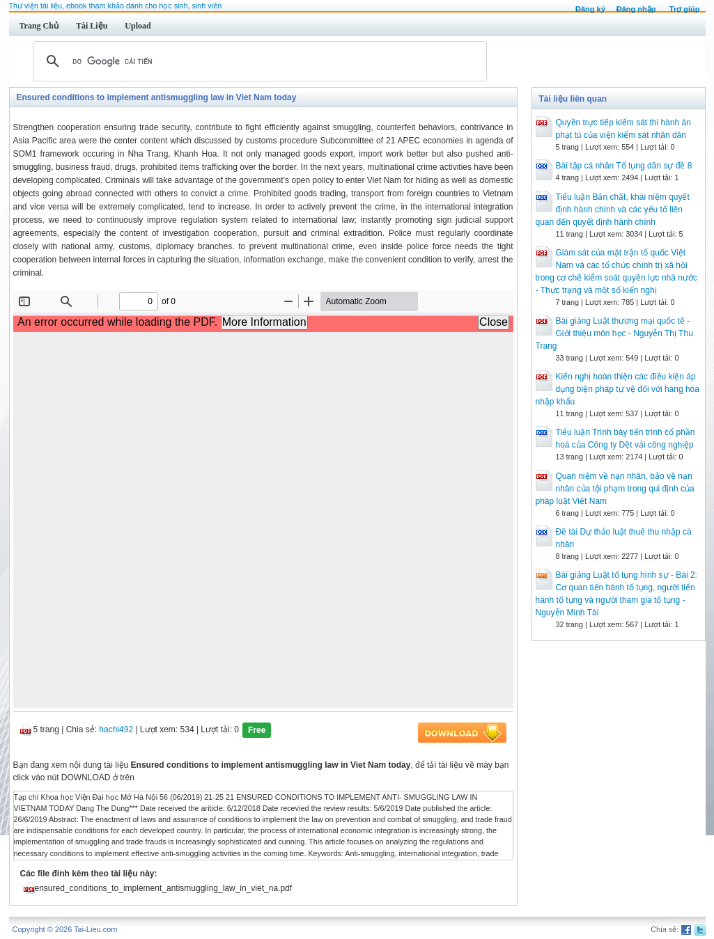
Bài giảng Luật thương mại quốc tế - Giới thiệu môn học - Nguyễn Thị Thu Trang (614, 333)
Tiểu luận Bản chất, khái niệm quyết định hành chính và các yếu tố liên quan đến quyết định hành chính (613, 209)
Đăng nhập (636, 9)
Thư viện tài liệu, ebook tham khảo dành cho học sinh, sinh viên (115, 5)
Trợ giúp (684, 9)
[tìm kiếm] (257, 61)
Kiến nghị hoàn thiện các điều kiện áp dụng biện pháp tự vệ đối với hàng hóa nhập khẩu (617, 389)
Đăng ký (590, 9)
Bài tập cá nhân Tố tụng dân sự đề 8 (624, 166)
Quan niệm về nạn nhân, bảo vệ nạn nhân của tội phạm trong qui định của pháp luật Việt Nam (615, 488)
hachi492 (116, 729)
